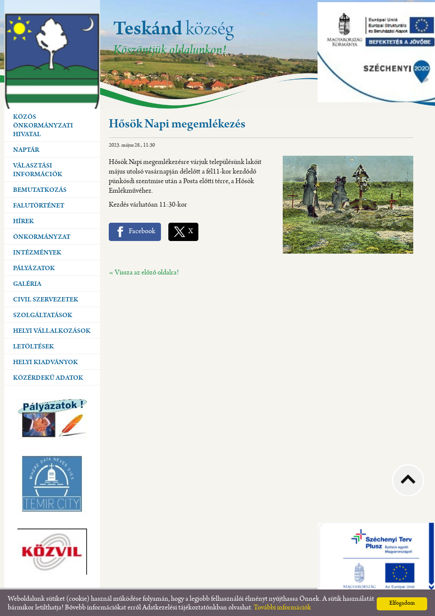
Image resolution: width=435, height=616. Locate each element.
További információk (282, 605)
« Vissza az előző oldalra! (144, 271)
